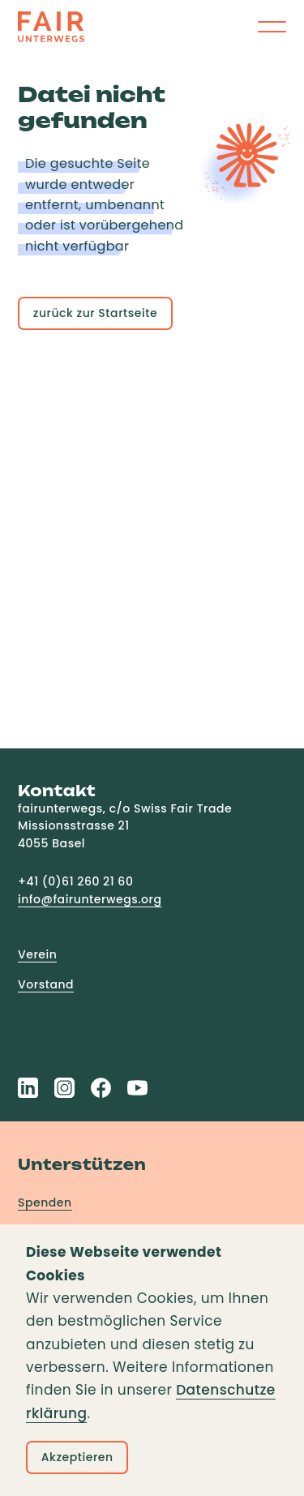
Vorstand (46, 984)
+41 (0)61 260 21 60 (75, 881)
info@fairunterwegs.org (90, 899)
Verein (37, 954)
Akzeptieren (77, 1457)
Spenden (45, 1202)
